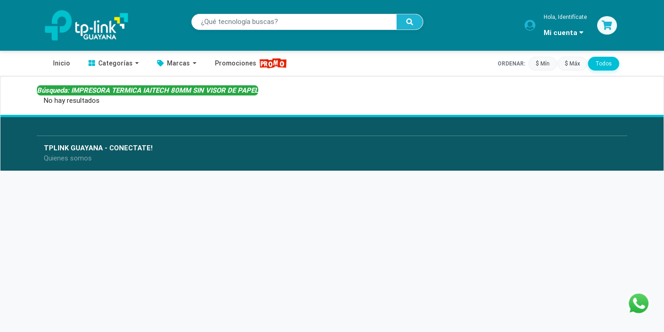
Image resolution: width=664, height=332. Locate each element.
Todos (603, 63)
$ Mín (543, 63)
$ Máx (572, 63)
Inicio (61, 63)
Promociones (251, 63)
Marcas (174, 63)
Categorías (111, 63)
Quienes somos (68, 158)
